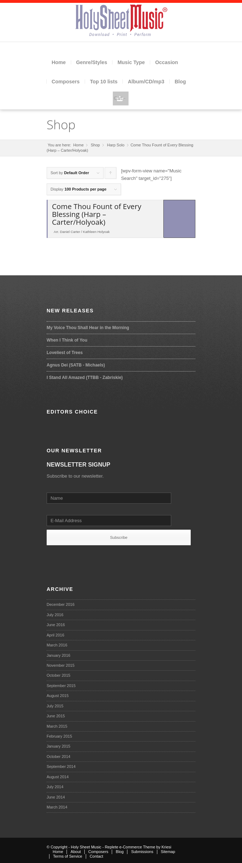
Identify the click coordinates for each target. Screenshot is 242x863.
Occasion (166, 62)
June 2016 (56, 625)
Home (59, 62)
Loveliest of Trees (65, 352)
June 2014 (56, 797)
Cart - (120, 98)
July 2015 (55, 706)
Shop (61, 124)
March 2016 (57, 645)
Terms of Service (67, 856)
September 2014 (61, 766)
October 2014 (58, 756)
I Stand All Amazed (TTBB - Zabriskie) (85, 377)
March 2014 (57, 807)
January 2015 (58, 746)
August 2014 (58, 777)
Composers (66, 81)
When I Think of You (67, 340)
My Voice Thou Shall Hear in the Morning (88, 327)
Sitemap (168, 851)
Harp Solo (116, 145)
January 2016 (58, 655)
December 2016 (60, 604)
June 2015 (56, 716)
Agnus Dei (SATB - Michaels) (76, 365)
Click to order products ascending (110, 175)
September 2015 (61, 685)
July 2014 (55, 787)
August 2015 (58, 695)
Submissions (142, 851)
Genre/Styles (91, 62)
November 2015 (60, 665)
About (75, 851)
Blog (180, 81)
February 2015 (59, 736)
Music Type (131, 62)
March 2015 (57, 726)
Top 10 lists (104, 81)
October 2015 (58, 675)
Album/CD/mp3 (146, 81)
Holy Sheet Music (86, 847)
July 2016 (55, 615)
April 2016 (55, 635)
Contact (96, 856)
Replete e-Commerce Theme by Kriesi (138, 847)
